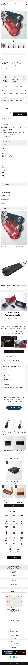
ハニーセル (6, 517)
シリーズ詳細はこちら (6, 136)
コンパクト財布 (6, 523)
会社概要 (14, 627)
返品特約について (5, 203)
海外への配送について (14, 631)
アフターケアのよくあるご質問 (14, 407)
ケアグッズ (17, 551)
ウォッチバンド (14, 540)
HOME (3, 7)
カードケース (14, 529)
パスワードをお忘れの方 (14, 643)
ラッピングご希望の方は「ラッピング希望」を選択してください (13, 87)
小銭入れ (22, 523)
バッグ (6, 534)
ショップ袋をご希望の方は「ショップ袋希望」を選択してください (13, 94)
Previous (3, 25)
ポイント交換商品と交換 (14, 647)
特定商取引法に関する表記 (14, 635)
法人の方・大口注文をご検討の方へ (14, 624)
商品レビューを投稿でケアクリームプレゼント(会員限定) (12, 100)
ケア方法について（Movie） (7, 195)
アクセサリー (9, 7)
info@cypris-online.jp (14, 612)
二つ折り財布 (21, 517)
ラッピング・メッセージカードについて (9, 189)
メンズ (5, 7)
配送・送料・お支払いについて (14, 620)
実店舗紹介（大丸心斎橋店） (14, 629)
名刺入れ (6, 529)
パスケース (21, 529)
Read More (14, 351)
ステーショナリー (10, 551)
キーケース (21, 540)
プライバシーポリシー (14, 633)
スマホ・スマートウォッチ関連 (6, 540)
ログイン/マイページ (14, 641)
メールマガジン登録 (14, 645)
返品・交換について (14, 622)
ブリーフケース (14, 534)
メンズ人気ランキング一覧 (14, 505)
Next (25, 25)
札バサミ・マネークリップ (14, 523)
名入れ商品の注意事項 (6, 192)
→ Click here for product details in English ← (14, 180)
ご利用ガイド (14, 618)
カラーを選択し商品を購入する (13, 557)
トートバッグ (21, 534)
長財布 (14, 517)
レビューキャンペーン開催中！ (14, 0)
